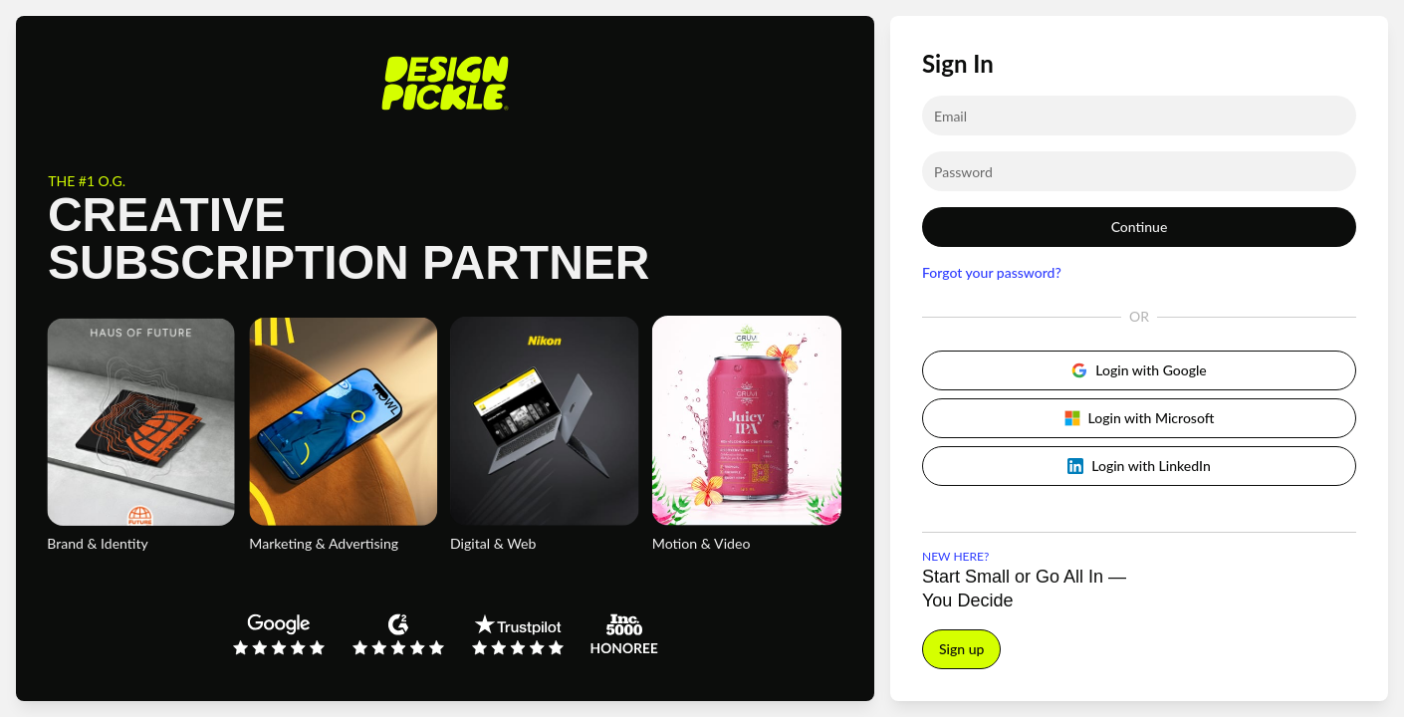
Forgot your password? (991, 272)
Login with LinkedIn (1139, 465)
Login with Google (1138, 369)
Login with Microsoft (1139, 417)
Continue (1139, 226)
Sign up (961, 648)
